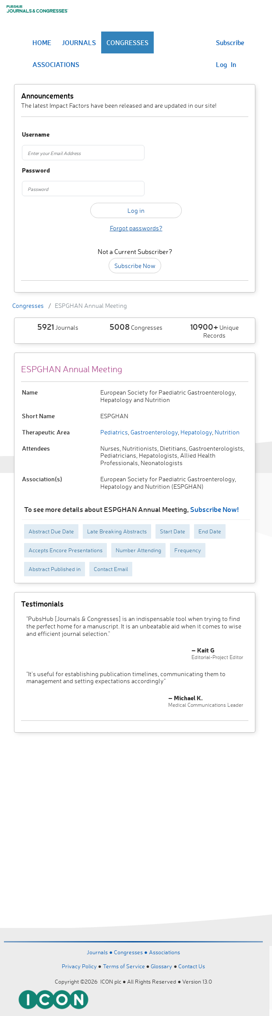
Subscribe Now (134, 265)
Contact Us (191, 966)
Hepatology (195, 432)
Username (35, 134)
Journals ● (100, 952)
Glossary (161, 966)
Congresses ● (131, 952)
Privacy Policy (79, 966)
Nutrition (226, 432)
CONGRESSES (127, 42)
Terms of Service (124, 966)
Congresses (28, 305)
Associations (164, 952)
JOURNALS (79, 42)
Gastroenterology (153, 432)
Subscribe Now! (214, 509)
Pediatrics (114, 432)
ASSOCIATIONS (55, 64)
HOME (41, 42)
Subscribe (230, 42)
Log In (226, 64)
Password (36, 170)
